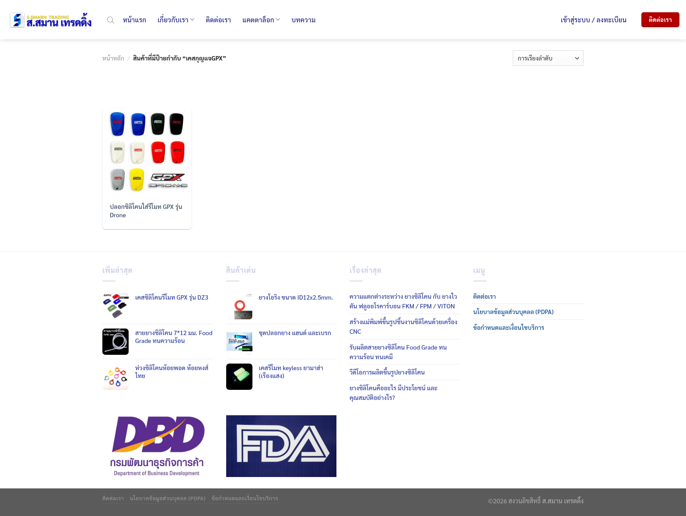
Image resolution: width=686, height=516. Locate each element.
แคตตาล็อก (261, 19)
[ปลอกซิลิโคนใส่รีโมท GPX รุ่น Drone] (147, 152)
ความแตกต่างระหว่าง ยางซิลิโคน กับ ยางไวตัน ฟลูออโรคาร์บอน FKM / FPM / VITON (403, 301)
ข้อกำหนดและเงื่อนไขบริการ (508, 327)
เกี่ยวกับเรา (176, 19)
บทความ (303, 19)
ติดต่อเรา (218, 19)
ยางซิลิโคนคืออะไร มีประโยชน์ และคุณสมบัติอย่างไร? (394, 392)
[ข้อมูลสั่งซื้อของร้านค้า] (548, 58)
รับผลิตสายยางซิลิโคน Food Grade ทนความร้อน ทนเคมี (398, 351)
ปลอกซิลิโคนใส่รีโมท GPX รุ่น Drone (146, 210)
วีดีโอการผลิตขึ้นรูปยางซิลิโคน (387, 372)
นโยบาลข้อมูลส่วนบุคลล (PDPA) (513, 311)
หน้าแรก (134, 19)
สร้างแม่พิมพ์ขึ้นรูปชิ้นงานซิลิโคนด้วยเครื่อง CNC (403, 326)
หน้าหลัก (113, 58)
